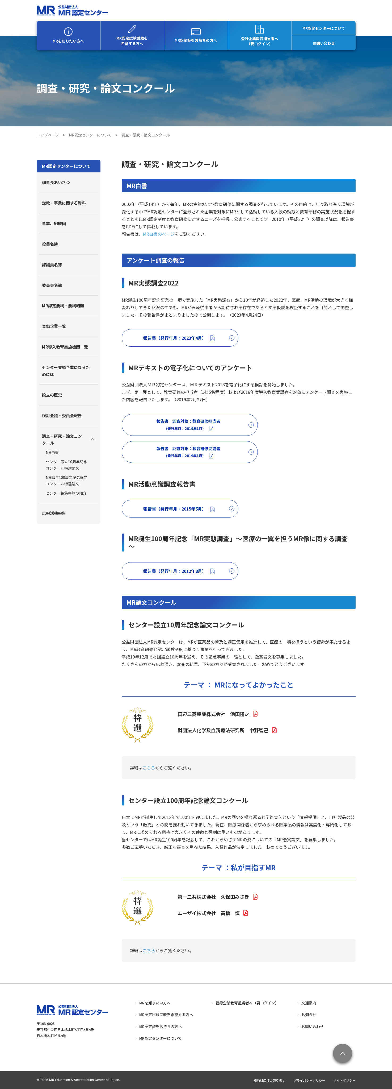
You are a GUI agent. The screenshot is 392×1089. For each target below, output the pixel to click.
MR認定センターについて (323, 28)
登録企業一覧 (54, 326)
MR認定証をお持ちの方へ (196, 35)
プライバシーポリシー (309, 1080)
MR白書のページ (159, 234)
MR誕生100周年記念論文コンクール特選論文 (66, 481)
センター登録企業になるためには (66, 371)
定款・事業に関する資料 (64, 203)
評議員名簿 (52, 264)
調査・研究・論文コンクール (62, 439)
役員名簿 (50, 244)
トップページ (48, 135)
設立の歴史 (52, 394)
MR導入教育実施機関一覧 (65, 347)
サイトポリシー (344, 1080)
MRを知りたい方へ (68, 35)
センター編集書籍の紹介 (66, 493)
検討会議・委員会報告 (62, 415)
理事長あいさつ (56, 182)
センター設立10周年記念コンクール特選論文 (66, 465)
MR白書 (52, 452)
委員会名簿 (52, 285)
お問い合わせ (324, 43)
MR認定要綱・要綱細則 (63, 305)
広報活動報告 (54, 513)
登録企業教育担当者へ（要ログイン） (259, 36)
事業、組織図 (54, 223)
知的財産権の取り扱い (269, 1080)
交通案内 (308, 1002)
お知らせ (308, 1014)
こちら (148, 767)
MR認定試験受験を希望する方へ (132, 35)
